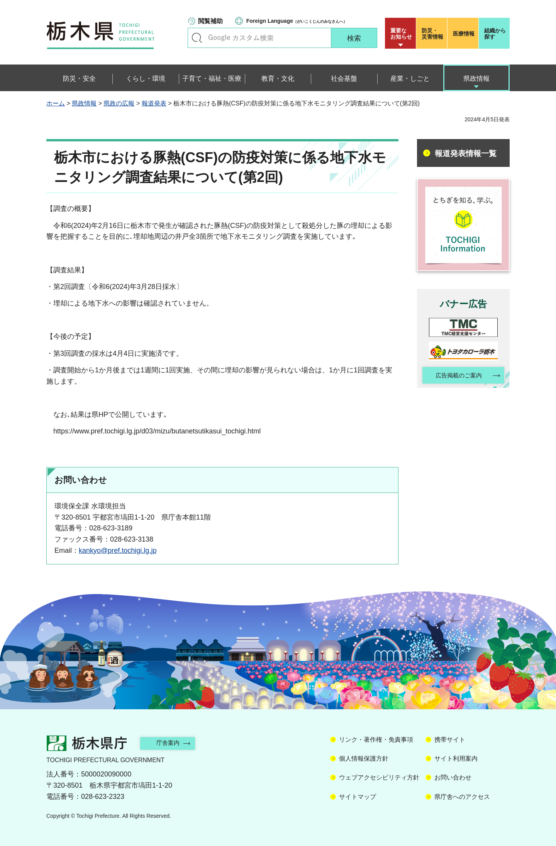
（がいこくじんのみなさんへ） (296, 21)
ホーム (55, 103)
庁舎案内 (171, 742)
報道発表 (154, 103)
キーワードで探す (197, 38)
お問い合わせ (452, 777)
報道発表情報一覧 (466, 153)
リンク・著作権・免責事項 (376, 739)
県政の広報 (118, 103)
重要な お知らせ (401, 33)
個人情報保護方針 (363, 758)
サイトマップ (357, 796)
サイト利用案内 (456, 758)
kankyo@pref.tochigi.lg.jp (117, 550)
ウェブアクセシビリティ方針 (379, 777)
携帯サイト (449, 739)
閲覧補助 (210, 21)
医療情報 (464, 34)
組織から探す (495, 33)
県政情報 (84, 103)
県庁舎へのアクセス (462, 796)
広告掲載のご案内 (456, 376)
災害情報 (433, 33)
